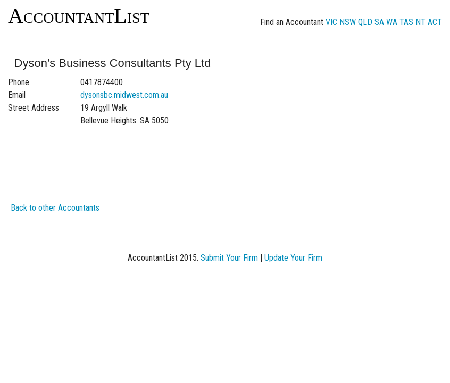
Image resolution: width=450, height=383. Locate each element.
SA (379, 22)
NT (420, 22)
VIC (331, 22)
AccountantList (78, 16)
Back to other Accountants (55, 208)
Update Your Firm (293, 258)
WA (391, 22)
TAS (406, 22)
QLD (365, 22)
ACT (435, 22)
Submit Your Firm (229, 258)
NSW (347, 22)
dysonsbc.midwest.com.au (124, 95)
